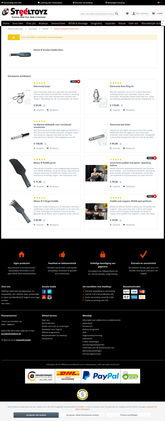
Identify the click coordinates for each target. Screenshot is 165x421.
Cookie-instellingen (90, 341)
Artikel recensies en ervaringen (55, 326)
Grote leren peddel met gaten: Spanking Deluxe (130, 164)
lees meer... (6, 303)
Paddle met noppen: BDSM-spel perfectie (130, 201)
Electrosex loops (42, 86)
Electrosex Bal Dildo (120, 124)
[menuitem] (99, 13)
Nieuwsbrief (47, 338)
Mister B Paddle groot (45, 162)
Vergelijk (39, 110)
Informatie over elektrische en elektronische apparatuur (101, 321)
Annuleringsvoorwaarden (93, 344)
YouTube (44, 297)
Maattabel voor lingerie (52, 329)
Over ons (46, 320)
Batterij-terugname (90, 329)
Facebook (44, 292)
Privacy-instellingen (129, 415)
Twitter (49, 292)
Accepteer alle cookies (36, 415)
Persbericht (87, 326)
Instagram (49, 297)
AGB (84, 332)
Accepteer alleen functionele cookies (82, 415)
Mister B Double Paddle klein (48, 50)
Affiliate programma (50, 332)
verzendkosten (73, 364)
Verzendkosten (48, 323)
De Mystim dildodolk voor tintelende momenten (52, 125)
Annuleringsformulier (91, 354)
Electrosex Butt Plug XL (122, 86)
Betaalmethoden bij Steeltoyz (54, 335)
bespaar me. (152, 407)
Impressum (87, 338)
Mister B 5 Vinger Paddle (46, 201)
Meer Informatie (83, 409)
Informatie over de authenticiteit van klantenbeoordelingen (98, 349)
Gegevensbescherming (92, 335)
